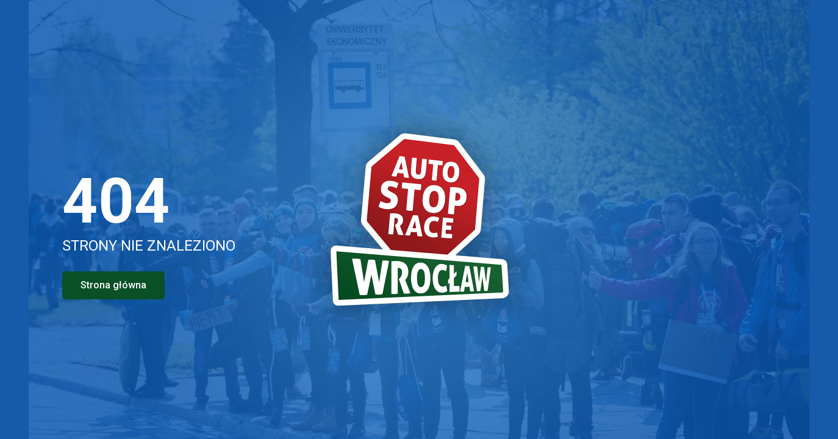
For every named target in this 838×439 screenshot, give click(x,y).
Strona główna (113, 285)
